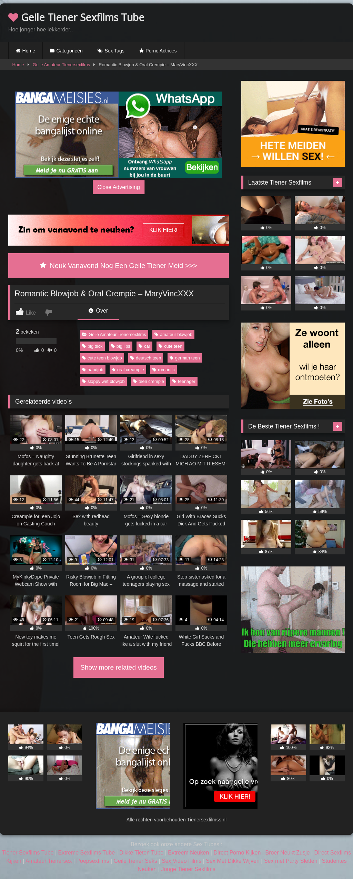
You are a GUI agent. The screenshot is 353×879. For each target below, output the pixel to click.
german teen (185, 358)
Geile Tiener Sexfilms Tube (76, 17)
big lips (120, 346)
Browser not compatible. (264, 21)
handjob (92, 369)
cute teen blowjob (102, 358)
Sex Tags (114, 50)
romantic (163, 369)
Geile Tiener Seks (135, 861)
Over (98, 311)
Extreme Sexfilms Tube (86, 853)
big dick (92, 346)
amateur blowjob (173, 334)
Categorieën (70, 50)
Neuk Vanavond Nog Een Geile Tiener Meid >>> (118, 265)
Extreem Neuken (188, 853)
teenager (183, 381)
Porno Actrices (160, 50)
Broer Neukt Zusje (287, 853)
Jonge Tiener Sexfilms (188, 869)
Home (28, 50)
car (144, 346)
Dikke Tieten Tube (141, 853)
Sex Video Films (181, 861)
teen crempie (148, 381)
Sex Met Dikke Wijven (233, 861)
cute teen (170, 346)
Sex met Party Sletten (290, 861)
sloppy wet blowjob (103, 381)
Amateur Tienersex (49, 861)
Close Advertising (118, 187)
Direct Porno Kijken (237, 853)
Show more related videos (118, 667)
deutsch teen (145, 358)
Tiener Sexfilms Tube (28, 853)
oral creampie (128, 369)
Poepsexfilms (92, 861)
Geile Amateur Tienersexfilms (61, 64)
